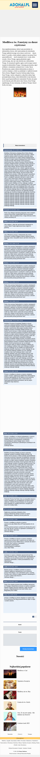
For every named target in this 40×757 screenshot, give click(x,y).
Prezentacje (10, 744)
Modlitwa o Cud (22, 672)
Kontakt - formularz (23, 750)
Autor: (20, 624)
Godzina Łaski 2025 (23, 725)
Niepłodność (35, 742)
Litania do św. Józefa (23, 704)
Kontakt (29, 750)
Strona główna (20, 740)
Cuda (19, 746)
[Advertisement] (20, 23)
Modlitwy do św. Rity (24, 693)
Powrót (20, 736)
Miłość (18, 742)
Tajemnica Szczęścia (23, 683)
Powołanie (23, 742)
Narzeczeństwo (4, 744)
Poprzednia (10, 736)
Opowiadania (14, 742)
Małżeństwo (29, 742)
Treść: (20, 632)
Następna (30, 736)
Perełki (15, 746)
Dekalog (34, 744)
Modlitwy (4, 742)
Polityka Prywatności (13, 750)
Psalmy (37, 744)
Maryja (20, 744)
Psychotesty (23, 746)
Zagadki (8, 742)
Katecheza (15, 744)
